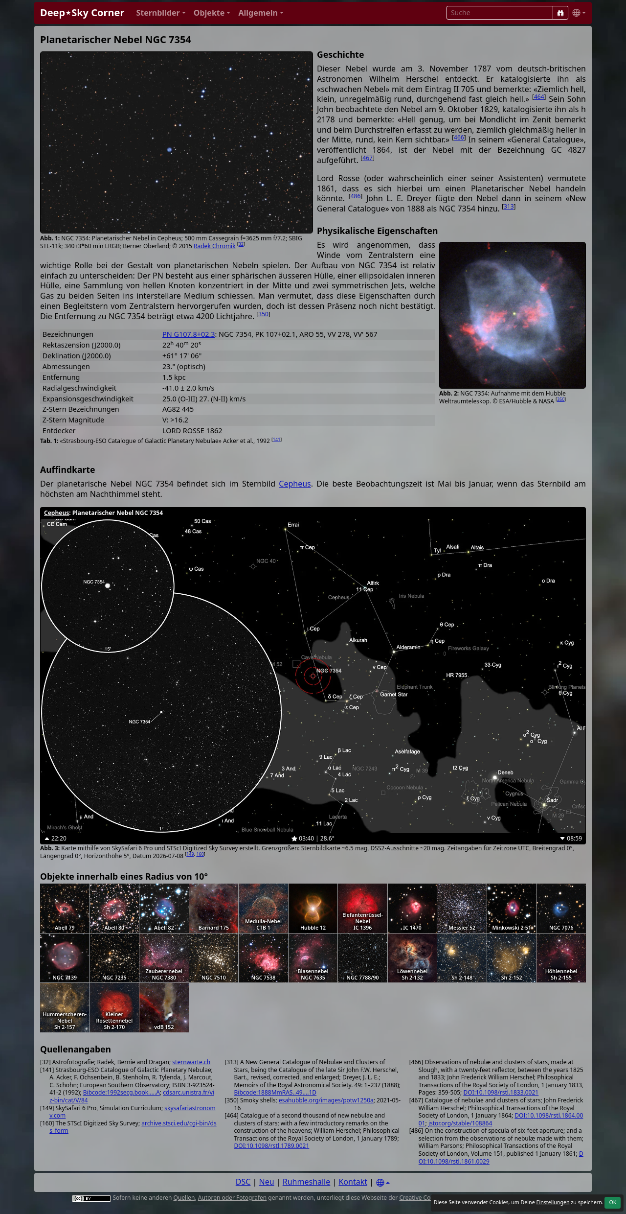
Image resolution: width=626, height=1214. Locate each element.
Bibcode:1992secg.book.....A (121, 1092)
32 (241, 244)
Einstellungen (552, 1202)
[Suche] (560, 13)
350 (560, 399)
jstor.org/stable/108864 (460, 1123)
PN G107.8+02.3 (188, 334)
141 (276, 439)
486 (356, 196)
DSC (243, 1181)
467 (367, 158)
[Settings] (383, 1183)
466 (459, 137)
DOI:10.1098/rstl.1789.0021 (272, 1146)
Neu (266, 1181)
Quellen (184, 1197)
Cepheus (295, 483)
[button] (160, 13)
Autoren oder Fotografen (232, 1197)
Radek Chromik (215, 246)
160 (199, 854)
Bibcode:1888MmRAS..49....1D (275, 1092)
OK (612, 1202)
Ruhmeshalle (307, 1181)
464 (539, 97)
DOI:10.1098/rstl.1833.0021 (500, 1092)
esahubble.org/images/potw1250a (326, 1100)
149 (190, 854)
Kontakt (352, 1181)
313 (509, 206)
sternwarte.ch (191, 1062)
